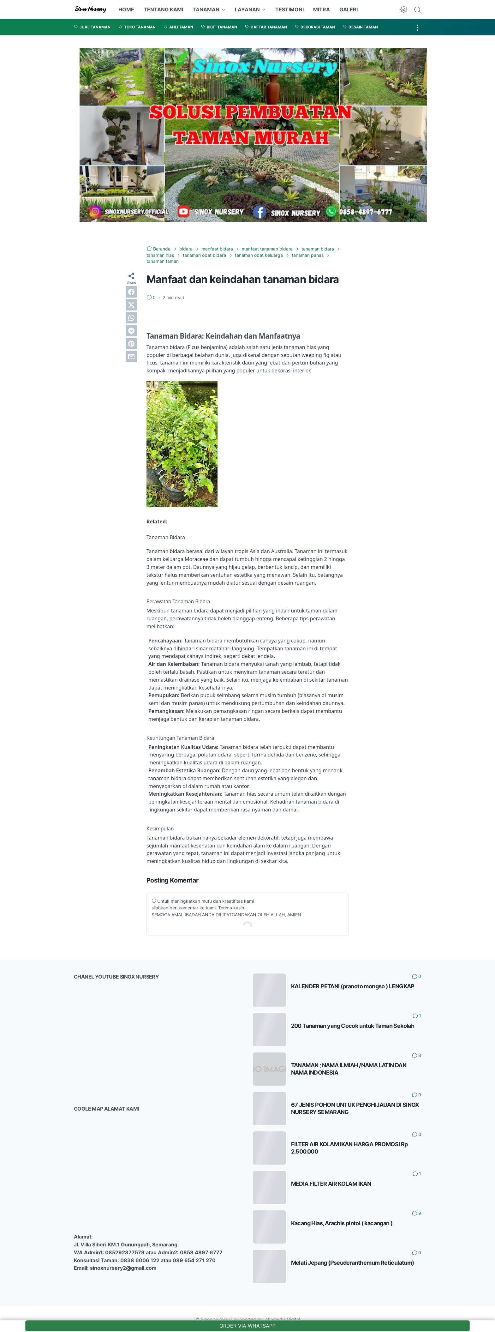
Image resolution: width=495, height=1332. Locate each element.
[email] (131, 356)
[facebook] (131, 292)
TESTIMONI (289, 9)
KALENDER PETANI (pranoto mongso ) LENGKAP (352, 986)
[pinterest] (131, 343)
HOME (126, 9)
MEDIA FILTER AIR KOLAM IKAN (331, 1183)
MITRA (321, 9)
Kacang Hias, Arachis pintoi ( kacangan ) (342, 1223)
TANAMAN (206, 9)
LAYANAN (247, 9)
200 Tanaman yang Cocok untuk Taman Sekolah (352, 1025)
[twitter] (131, 304)
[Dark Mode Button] (404, 9)
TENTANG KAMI (163, 9)
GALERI (348, 9)
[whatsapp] (131, 317)
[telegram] (131, 330)
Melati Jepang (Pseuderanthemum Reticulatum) (352, 1262)
